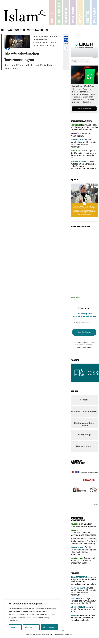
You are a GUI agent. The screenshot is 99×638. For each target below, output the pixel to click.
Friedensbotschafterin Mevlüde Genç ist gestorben (83, 532)
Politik (52, 12)
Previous (74, 487)
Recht (80, 12)
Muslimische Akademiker (84, 411)
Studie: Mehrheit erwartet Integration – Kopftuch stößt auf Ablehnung (84, 143)
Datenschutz (68, 634)
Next (92, 487)
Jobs (43, 634)
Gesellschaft (59, 12)
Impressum (36, 634)
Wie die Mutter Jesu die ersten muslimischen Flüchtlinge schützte (83, 617)
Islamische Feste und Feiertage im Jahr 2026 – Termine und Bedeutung (84, 127)
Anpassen (15, 627)
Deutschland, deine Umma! (84, 424)
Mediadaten (59, 634)
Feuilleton (73, 12)
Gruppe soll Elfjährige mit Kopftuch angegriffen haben (83, 560)
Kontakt (29, 634)
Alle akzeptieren (49, 627)
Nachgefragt (84, 434)
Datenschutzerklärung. (84, 347)
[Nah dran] (60, 600)
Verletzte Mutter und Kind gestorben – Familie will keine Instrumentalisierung (84, 541)
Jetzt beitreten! (84, 109)
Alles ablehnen (31, 627)
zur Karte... (76, 298)
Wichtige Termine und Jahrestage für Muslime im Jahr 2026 (83, 600)
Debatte (87, 12)
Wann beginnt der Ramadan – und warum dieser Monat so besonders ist (83, 154)
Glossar (84, 400)
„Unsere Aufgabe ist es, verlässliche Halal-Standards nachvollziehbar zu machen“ (83, 165)
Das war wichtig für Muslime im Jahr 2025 (83, 609)
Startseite (66, 12)
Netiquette (49, 634)
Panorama (94, 12)
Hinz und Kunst (84, 446)
